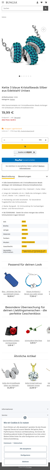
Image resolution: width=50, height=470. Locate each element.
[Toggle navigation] (3, 1)
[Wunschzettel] (41, 2)
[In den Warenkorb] (3, 24)
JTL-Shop (29, 467)
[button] (37, 2)
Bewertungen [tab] (24, 176)
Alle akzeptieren (25, 449)
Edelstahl (25, 234)
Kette (23, 221)
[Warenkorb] (46, 2)
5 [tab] (28, 76)
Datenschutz (18, 443)
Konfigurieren (25, 455)
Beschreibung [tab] (8, 176)
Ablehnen (25, 462)
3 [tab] (24, 76)
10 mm (24, 225)
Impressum (7, 443)
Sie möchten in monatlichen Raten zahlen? (25, 167)
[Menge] (22, 140)
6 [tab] (30, 76)
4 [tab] (26, 76)
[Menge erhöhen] (45, 140)
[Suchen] (22, 8)
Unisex (24, 246)
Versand (17, 117)
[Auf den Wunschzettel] (43, 29)
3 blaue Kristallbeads (28, 242)
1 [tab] (19, 76)
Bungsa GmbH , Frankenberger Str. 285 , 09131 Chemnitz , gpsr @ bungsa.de (34, 251)
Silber (24, 238)
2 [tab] (21, 76)
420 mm (24, 230)
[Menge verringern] (4, 140)
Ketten (12, 99)
